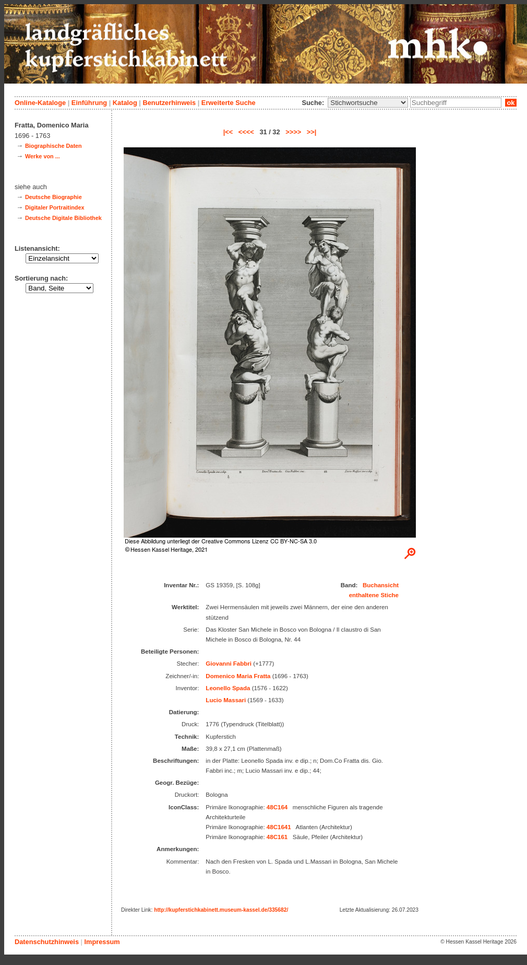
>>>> (293, 132)
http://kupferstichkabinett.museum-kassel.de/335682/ (221, 910)
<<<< (246, 132)
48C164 (277, 807)
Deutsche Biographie (53, 197)
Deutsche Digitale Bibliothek (63, 218)
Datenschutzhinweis (47, 942)
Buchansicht (381, 585)
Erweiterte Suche (228, 103)
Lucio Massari (226, 700)
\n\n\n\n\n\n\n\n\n (368, 103)
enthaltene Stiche (374, 595)
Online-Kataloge (40, 103)
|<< (228, 132)
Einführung (89, 103)
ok (511, 103)
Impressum (101, 942)
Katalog (125, 103)
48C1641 (279, 827)
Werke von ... (42, 156)
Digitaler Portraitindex (55, 207)
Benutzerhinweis (169, 103)
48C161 (277, 837)
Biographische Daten (53, 146)
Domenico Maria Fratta (238, 676)
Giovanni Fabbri (228, 663)
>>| (312, 132)
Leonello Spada (228, 688)
